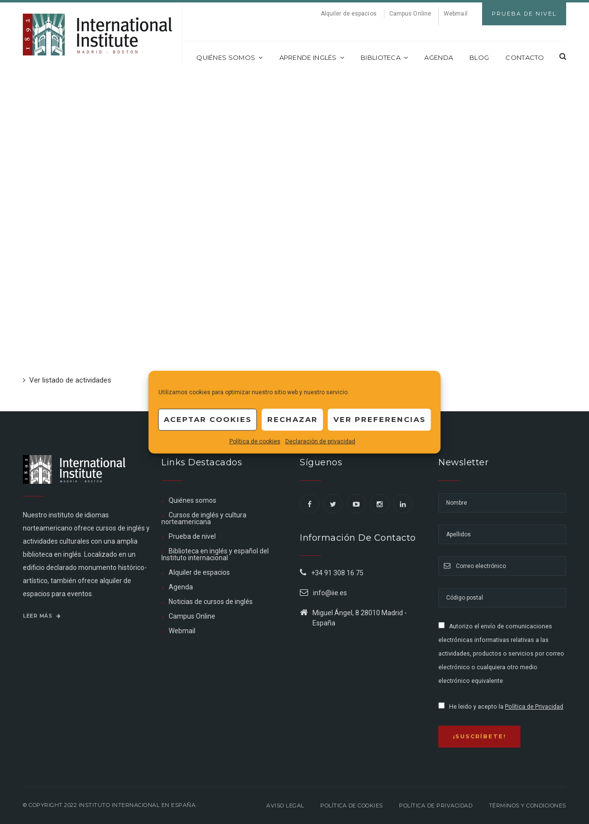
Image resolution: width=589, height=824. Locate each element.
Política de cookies (254, 441)
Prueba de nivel (192, 536)
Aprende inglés (312, 57)
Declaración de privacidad (320, 441)
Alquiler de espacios (349, 13)
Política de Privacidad (534, 706)
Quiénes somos (229, 57)
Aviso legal (285, 805)
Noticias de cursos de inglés (211, 601)
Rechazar (292, 419)
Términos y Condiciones (527, 805)
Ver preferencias (379, 419)
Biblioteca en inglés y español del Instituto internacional (215, 554)
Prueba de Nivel (524, 13)
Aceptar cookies (208, 419)
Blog (479, 57)
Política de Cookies (351, 805)
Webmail (456, 13)
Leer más (42, 616)
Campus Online (410, 13)
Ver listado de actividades (67, 380)
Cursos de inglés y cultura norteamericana (203, 518)
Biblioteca (384, 57)
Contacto (524, 57)
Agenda (438, 57)
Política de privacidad (435, 805)
